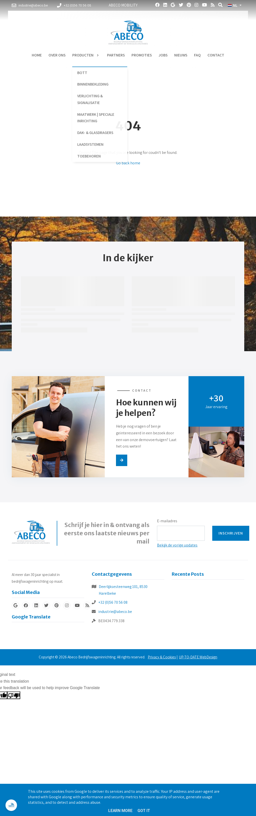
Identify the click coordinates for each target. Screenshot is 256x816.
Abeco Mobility (123, 5)
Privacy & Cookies (162, 657)
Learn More (120, 810)
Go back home (128, 163)
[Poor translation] (13, 695)
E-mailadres (167, 521)
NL (232, 5)
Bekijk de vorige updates (177, 545)
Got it (144, 810)
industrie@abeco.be (115, 611)
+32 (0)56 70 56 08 (113, 602)
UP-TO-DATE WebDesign (198, 657)
